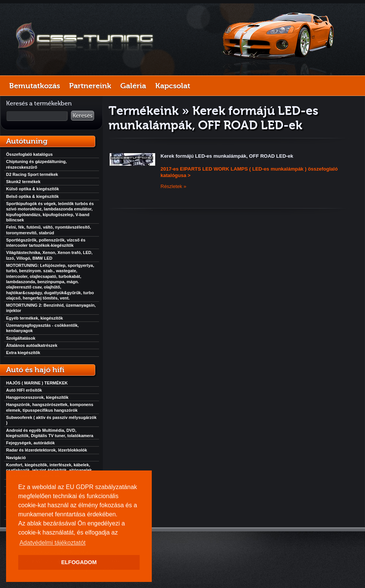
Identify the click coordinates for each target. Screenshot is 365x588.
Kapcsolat (172, 85)
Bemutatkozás (34, 85)
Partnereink (90, 85)
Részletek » (173, 186)
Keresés (82, 115)
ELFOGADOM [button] (79, 562)
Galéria (133, 85)
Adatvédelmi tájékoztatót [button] (52, 542)
